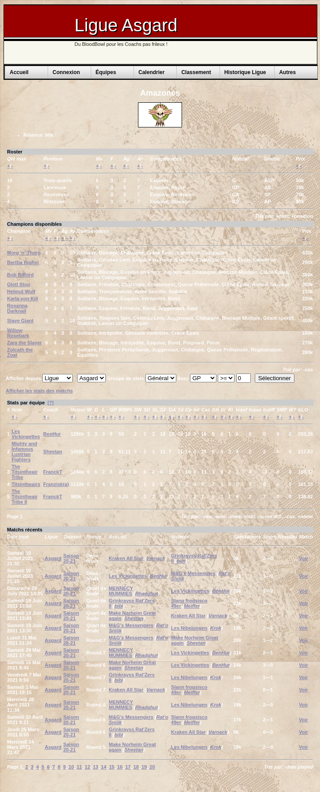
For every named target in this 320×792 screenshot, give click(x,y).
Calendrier (151, 72)
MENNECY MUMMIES (121, 591)
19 (144, 767)
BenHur (52, 434)
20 (152, 767)
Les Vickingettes (25, 434)
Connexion (66, 72)
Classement (196, 72)
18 (136, 767)
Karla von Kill (22, 298)
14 (103, 767)
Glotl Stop (18, 284)
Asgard (53, 558)
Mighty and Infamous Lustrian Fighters (24, 451)
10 (71, 767)
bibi (181, 561)
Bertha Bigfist (23, 262)
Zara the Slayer (24, 342)
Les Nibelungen (189, 628)
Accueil (19, 72)
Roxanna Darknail (17, 308)
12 (87, 767)
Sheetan (52, 451)
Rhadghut (146, 593)
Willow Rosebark (18, 333)
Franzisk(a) (56, 484)
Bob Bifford (20, 274)
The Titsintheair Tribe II (24, 496)
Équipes (106, 72)
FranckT (52, 471)
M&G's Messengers (193, 573)
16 (120, 767)
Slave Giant (20, 320)
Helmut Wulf (21, 291)
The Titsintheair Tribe (24, 472)
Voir (303, 558)
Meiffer (192, 606)
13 (95, 767)
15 (111, 767)
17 (127, 767)
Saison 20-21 (71, 558)
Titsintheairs (25, 484)
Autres (287, 72)
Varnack (155, 558)
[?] (51, 402)
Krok (215, 628)
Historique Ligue (245, 72)
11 (79, 767)
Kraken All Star (126, 558)
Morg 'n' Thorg (24, 252)
